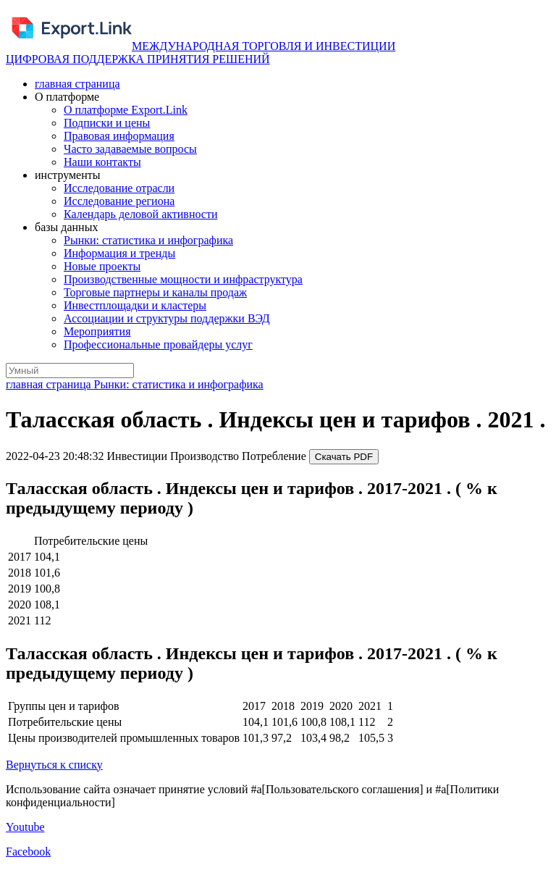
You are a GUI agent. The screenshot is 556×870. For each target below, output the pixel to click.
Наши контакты (102, 162)
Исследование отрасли (119, 188)
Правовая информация (119, 136)
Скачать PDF (344, 456)
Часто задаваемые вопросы (130, 149)
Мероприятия (97, 331)
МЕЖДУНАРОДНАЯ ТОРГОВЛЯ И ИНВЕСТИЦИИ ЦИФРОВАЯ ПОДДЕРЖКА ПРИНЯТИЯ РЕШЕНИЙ (200, 52)
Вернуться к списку (54, 764)
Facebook (28, 851)
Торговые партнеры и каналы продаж (155, 292)
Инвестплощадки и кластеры (135, 305)
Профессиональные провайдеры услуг (158, 344)
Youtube (25, 827)
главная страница (77, 84)
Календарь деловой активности (141, 214)
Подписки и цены (107, 123)
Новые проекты (102, 266)
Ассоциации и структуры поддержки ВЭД (167, 318)
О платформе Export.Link (126, 110)
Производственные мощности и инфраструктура (183, 279)
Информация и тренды (119, 253)
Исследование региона (119, 201)
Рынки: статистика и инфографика (148, 240)
